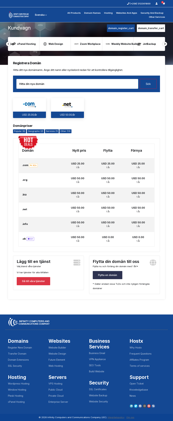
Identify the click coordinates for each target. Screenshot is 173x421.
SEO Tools (95, 365)
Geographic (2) (35, 131)
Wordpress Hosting (18, 383)
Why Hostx (136, 347)
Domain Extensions (18, 359)
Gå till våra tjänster (33, 281)
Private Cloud (56, 395)
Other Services (157, 17)
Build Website (96, 371)
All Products (74, 12)
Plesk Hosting (15, 395)
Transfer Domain (17, 353)
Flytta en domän (107, 275)
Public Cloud (55, 389)
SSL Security (15, 365)
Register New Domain (20, 347)
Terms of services (140, 365)
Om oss (130, 417)
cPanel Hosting (16, 401)
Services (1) (52, 131)
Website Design (57, 353)
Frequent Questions (141, 353)
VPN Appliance (97, 359)
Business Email (97, 353)
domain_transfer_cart (151, 28)
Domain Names (92, 12)
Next (165, 44)
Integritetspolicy (116, 417)
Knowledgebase (139, 389)
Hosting (108, 12)
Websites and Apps (126, 12)
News (133, 395)
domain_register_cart (121, 28)
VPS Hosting (55, 383)
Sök (148, 84)
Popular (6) (19, 131)
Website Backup (98, 395)
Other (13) (65, 131)
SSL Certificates (98, 389)
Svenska (39, 14)
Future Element (56, 359)
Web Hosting (55, 365)
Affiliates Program (139, 359)
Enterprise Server (58, 401)
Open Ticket (137, 383)
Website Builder (57, 347)
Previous (8, 44)
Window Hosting (17, 389)
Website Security (98, 401)
